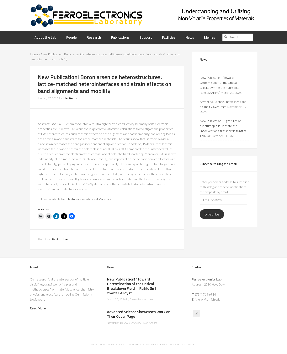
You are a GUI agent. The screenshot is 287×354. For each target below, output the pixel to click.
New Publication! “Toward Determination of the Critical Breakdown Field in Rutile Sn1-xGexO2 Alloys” (132, 286)
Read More (38, 308)
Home (34, 54)
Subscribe (212, 214)
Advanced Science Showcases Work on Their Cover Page (138, 314)
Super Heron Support (181, 344)
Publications (60, 239)
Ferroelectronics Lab (155, 15)
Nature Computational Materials (89, 199)
